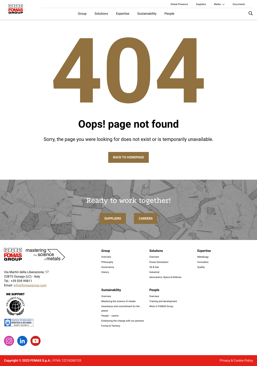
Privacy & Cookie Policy (236, 360)
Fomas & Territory (110, 325)
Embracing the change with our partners (122, 320)
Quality (201, 267)
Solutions (101, 13)
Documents (239, 4)
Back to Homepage (128, 157)
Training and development (163, 301)
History (105, 272)
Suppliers (201, 4)
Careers (146, 226)
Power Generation (158, 262)
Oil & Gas (154, 267)
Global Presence (179, 4)
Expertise (122, 13)
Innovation (203, 262)
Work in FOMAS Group (161, 306)
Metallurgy (203, 256)
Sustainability (146, 13)
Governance (107, 267)
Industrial (154, 272)
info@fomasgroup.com (29, 285)
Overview (106, 256)
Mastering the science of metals (118, 301)
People (169, 13)
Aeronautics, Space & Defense (165, 277)
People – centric (110, 315)
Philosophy (107, 262)
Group (82, 13)
